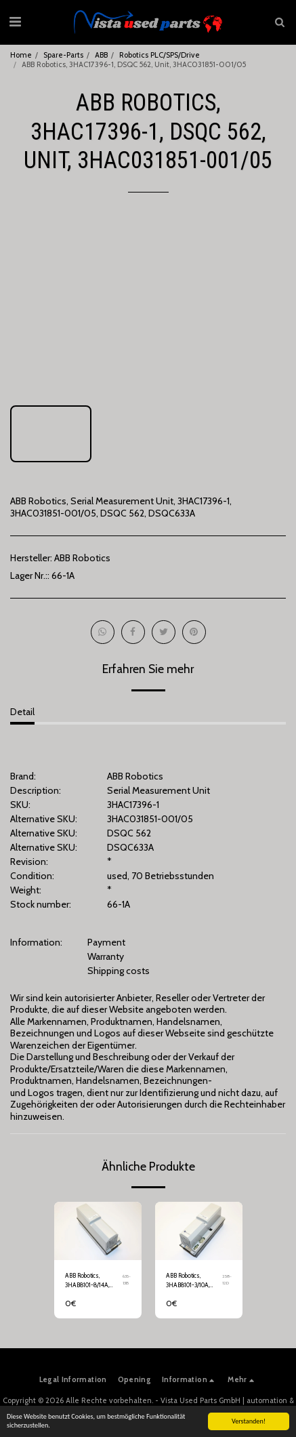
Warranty (105, 956)
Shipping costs (118, 971)
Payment (106, 942)
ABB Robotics (82, 558)
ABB (101, 55)
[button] (14, 22)
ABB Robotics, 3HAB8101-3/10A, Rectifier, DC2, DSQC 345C (192, 1280)
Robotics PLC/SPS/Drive (159, 55)
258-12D (227, 1280)
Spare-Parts (63, 55)
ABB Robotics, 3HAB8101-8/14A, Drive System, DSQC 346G (92, 1280)
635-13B (127, 1280)
